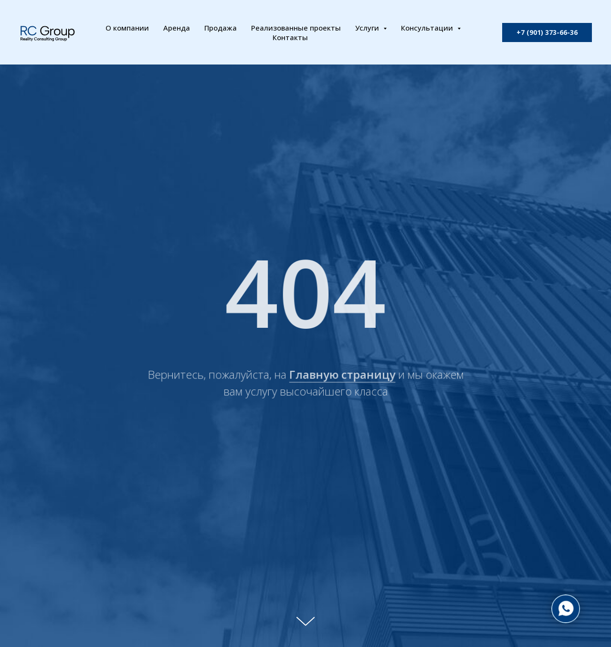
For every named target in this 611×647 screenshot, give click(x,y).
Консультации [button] (428, 27)
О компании (127, 27)
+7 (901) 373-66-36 (547, 32)
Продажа (220, 27)
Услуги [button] (368, 27)
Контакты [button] (290, 37)
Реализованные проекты (296, 27)
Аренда (176, 27)
